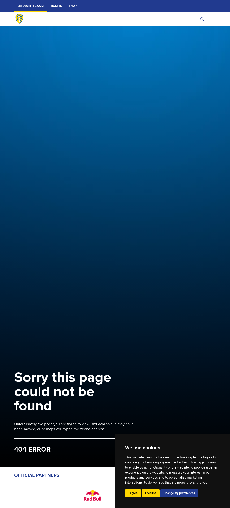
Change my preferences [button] (179, 493)
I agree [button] (133, 493)
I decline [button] (150, 493)
